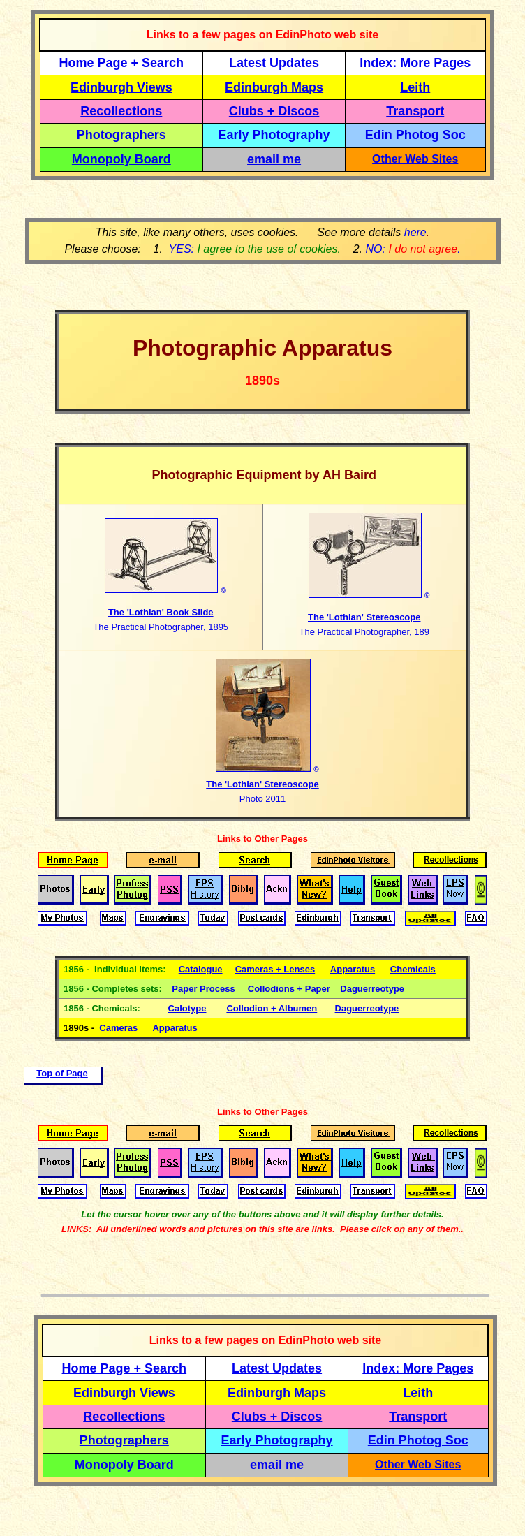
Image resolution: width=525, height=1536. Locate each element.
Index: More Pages (415, 63)
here (415, 232)
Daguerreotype (372, 988)
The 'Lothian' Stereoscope (364, 617)
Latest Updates (274, 63)
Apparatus (352, 969)
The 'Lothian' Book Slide (161, 612)
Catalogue (201, 969)
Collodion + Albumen (271, 1008)
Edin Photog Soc (415, 135)
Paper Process (203, 988)
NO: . (412, 249)
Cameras (118, 1028)
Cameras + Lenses (275, 969)
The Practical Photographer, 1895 (160, 627)
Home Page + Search (121, 63)
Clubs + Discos (274, 111)
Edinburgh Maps (274, 87)
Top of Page (61, 1073)
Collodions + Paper (289, 988)
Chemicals (413, 969)
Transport (415, 111)
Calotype (187, 1008)
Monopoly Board (121, 159)
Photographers (121, 135)
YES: (253, 249)
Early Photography (274, 135)
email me (274, 159)
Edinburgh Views (121, 87)
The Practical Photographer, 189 (364, 632)
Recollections (121, 111)
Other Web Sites (415, 159)
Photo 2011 (262, 798)
